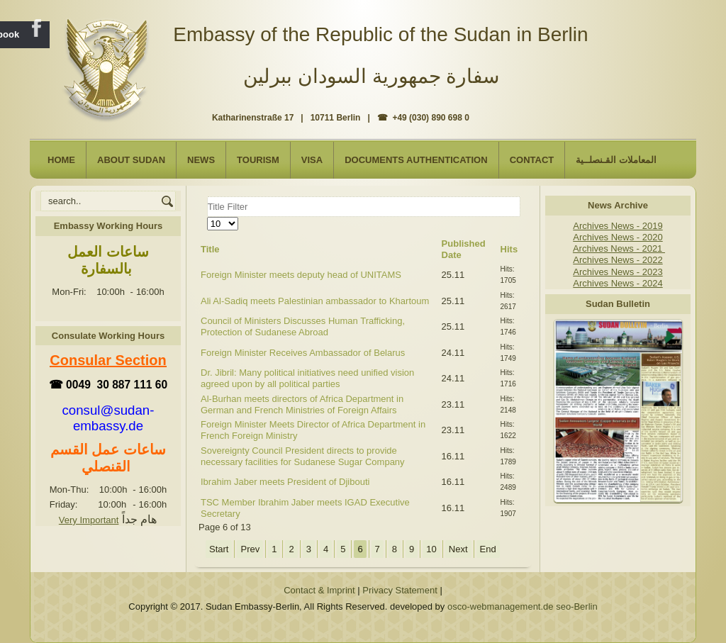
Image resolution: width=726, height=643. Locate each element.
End (488, 549)
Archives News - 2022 (617, 260)
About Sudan (131, 160)
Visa (312, 160)
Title (210, 249)
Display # (207, 217)
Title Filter (207, 196)
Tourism (258, 160)
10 (431, 549)
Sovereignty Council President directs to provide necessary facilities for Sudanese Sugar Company (303, 456)
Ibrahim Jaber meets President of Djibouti (285, 481)
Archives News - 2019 (617, 225)
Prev (249, 549)
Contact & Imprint (319, 590)
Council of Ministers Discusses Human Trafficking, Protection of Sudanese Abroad (303, 326)
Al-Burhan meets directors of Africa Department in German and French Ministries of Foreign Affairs (302, 404)
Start (218, 549)
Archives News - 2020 (617, 237)
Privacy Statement (399, 590)
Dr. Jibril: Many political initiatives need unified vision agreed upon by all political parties (307, 378)
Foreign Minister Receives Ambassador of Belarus (303, 352)
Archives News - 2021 (619, 248)
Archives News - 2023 (617, 272)
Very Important (89, 520)
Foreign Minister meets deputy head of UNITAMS (301, 274)
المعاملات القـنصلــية (616, 160)
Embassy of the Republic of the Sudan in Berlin (380, 34)
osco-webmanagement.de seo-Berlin (522, 606)
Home (61, 160)
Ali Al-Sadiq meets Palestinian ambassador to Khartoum (315, 301)
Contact (532, 160)
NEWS (201, 160)
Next (458, 549)
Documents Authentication (416, 160)
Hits (509, 249)
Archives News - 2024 (617, 283)
